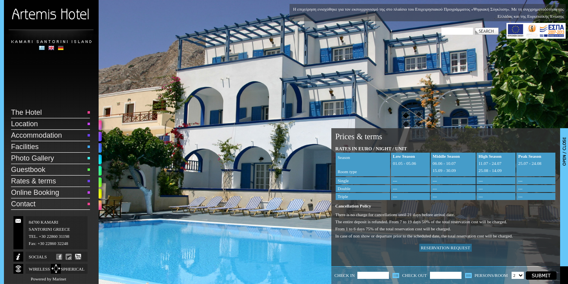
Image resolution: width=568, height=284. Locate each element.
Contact (23, 204)
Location (24, 124)
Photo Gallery (32, 158)
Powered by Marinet (48, 279)
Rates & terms (33, 181)
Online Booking (35, 192)
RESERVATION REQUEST (445, 247)
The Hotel (26, 112)
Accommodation (36, 135)
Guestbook (28, 170)
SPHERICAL (72, 269)
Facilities (25, 147)
